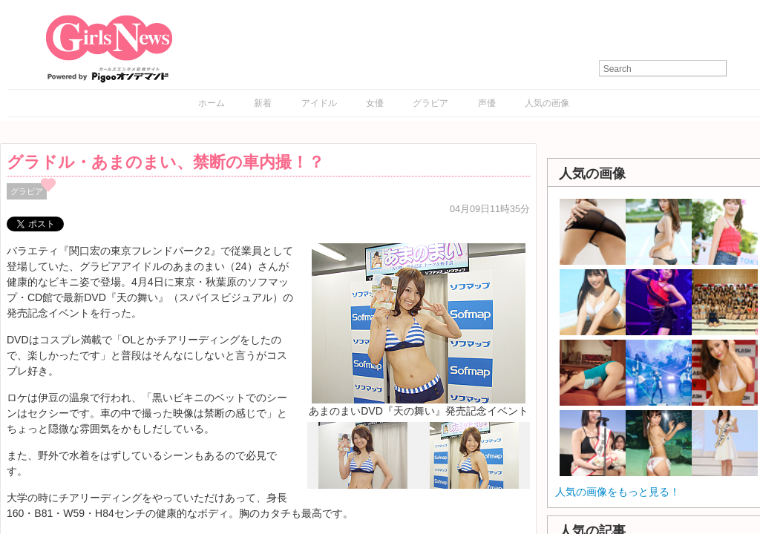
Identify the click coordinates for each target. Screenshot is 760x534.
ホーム (211, 103)
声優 (487, 103)
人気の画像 (547, 103)
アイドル (319, 103)
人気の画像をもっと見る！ (617, 492)
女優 (375, 103)
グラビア (430, 103)
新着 (263, 103)
